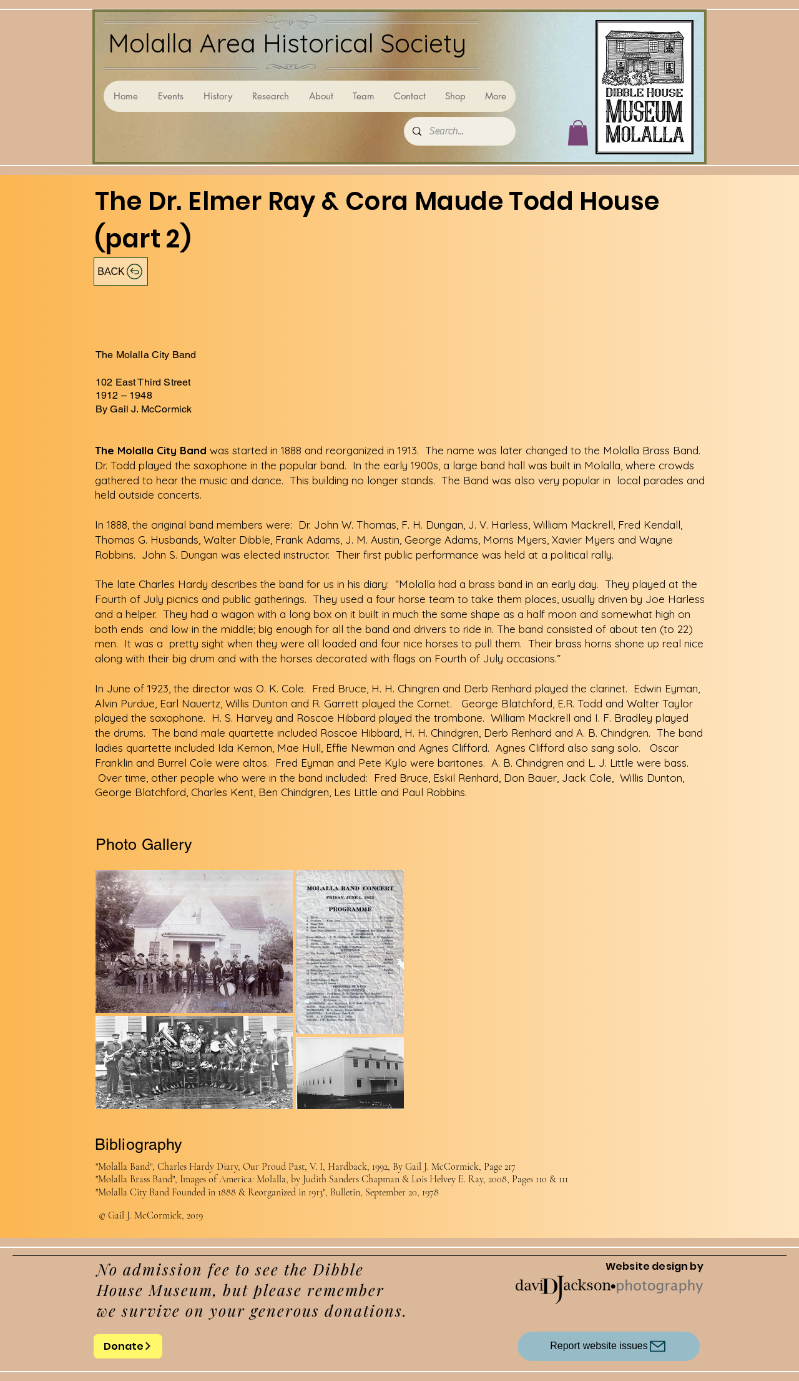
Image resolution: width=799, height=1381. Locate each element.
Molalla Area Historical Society (287, 43)
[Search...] (459, 131)
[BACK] (121, 271)
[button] (578, 133)
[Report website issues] (608, 1346)
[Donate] (128, 1346)
